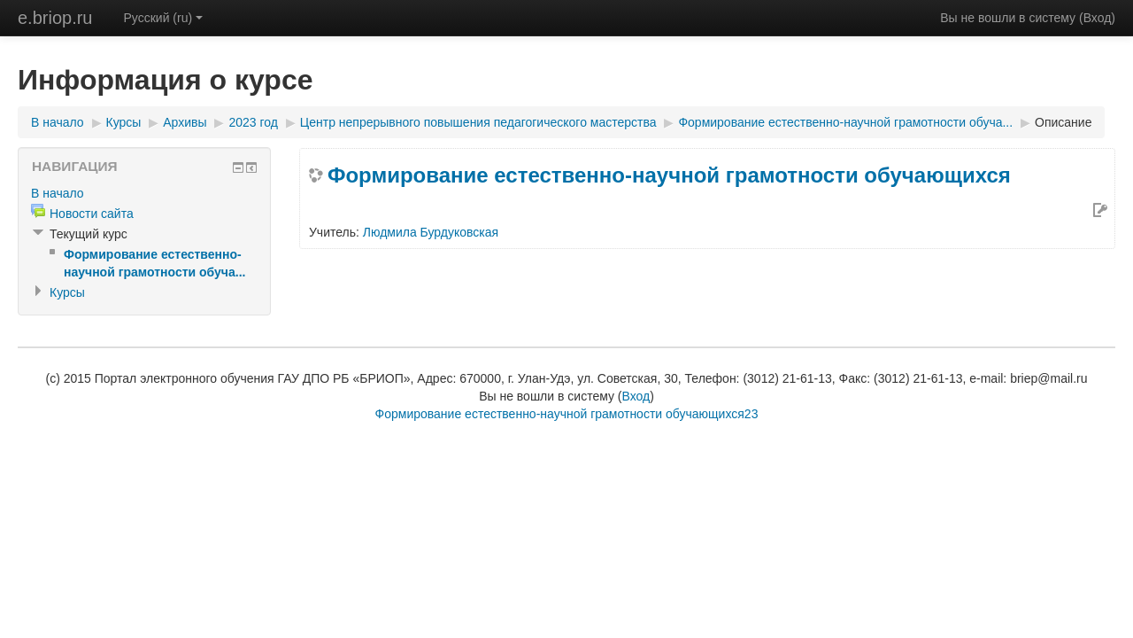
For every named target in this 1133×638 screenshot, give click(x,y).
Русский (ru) (164, 18)
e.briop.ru (55, 17)
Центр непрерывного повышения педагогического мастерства (478, 122)
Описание (1063, 122)
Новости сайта (92, 213)
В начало (57, 122)
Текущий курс (88, 234)
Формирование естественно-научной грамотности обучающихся (669, 175)
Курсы (124, 122)
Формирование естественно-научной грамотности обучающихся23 (567, 414)
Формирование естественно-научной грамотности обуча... (845, 122)
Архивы (184, 122)
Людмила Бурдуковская (430, 232)
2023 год (252, 122)
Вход (1097, 18)
